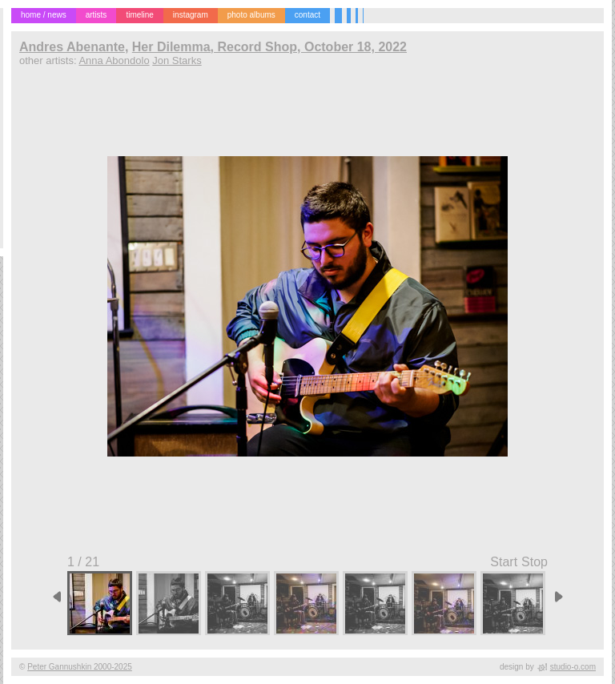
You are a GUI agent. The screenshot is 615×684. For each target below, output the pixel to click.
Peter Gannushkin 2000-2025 (79, 666)
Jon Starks (176, 60)
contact (307, 14)
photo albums (251, 14)
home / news (43, 14)
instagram (190, 14)
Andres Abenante (72, 47)
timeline (139, 14)
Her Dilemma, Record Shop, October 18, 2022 (269, 47)
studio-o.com (573, 666)
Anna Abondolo (113, 60)
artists (96, 14)
